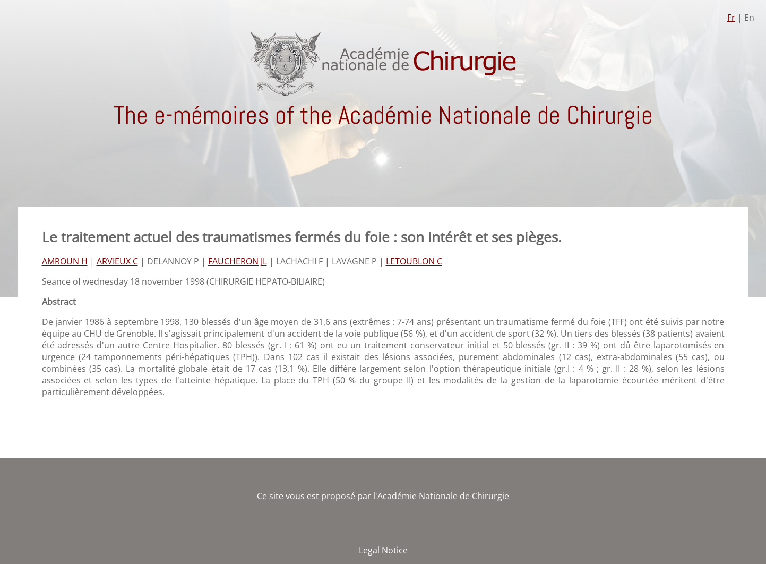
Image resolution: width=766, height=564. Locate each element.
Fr (731, 17)
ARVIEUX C (117, 261)
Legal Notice (383, 550)
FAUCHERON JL (237, 261)
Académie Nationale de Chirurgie (443, 496)
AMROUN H (65, 261)
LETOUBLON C (414, 261)
